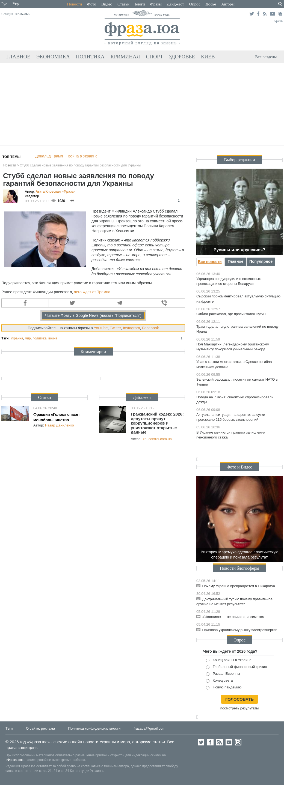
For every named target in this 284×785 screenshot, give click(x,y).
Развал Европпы (223, 674)
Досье (211, 4)
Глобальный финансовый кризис (236, 667)
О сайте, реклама (40, 728)
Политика (90, 56)
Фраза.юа (14, 760)
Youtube (101, 328)
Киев (208, 56)
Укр (16, 4)
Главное (18, 56)
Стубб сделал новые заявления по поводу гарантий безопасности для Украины (80, 165)
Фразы (156, 4)
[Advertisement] (142, 105)
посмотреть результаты (239, 708)
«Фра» (68, 191)
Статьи (123, 4)
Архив (278, 21)
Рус (4, 4)
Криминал (125, 56)
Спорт (154, 56)
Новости (74, 4)
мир (28, 338)
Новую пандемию (223, 687)
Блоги (140, 4)
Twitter (115, 328)
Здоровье (182, 56)
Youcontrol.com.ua (157, 439)
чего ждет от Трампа (92, 292)
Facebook (150, 328)
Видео (106, 4)
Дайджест (175, 4)
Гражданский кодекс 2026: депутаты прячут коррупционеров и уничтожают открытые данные (157, 423)
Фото (91, 4)
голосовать (239, 699)
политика (39, 338)
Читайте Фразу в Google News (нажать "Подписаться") (93, 315)
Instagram (131, 328)
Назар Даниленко (59, 425)
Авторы (228, 4)
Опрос (194, 4)
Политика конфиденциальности (94, 728)
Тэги (9, 728)
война (52, 338)
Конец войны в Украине (229, 660)
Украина (17, 338)
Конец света (219, 681)
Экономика (53, 56)
